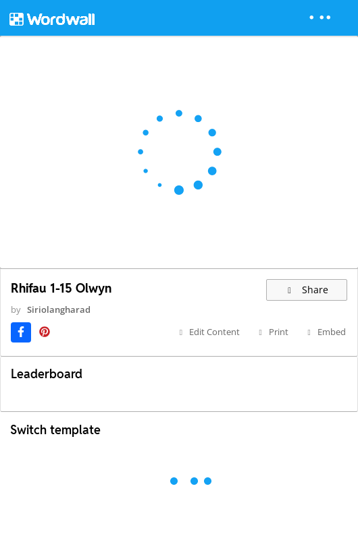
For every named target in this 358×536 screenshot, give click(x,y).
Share (307, 289)
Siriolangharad (59, 309)
